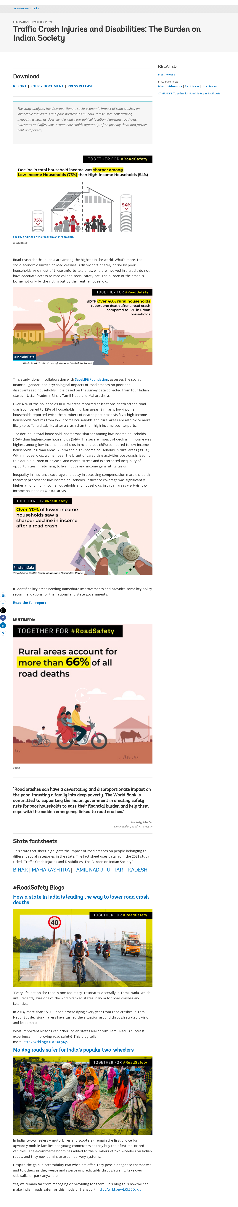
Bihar (161, 86)
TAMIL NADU (88, 870)
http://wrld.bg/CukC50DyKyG (46, 1042)
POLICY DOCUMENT (47, 86)
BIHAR (20, 870)
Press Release (166, 74)
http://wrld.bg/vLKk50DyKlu (119, 1189)
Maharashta (174, 86)
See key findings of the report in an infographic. (43, 236)
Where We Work (22, 8)
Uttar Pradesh (210, 86)
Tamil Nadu (192, 86)
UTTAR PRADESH (127, 870)
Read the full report (29, 602)
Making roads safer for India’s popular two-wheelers (73, 1050)
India (36, 8)
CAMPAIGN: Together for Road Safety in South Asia (189, 93)
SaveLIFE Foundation (91, 379)
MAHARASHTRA (51, 870)
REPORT (20, 86)
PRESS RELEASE (80, 86)
